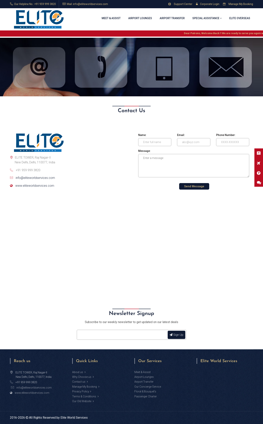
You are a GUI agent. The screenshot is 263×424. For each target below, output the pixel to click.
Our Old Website (83, 401)
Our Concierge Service (147, 386)
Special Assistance (207, 18)
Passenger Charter (145, 396)
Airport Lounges (140, 18)
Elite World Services (74, 417)
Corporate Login (207, 4)
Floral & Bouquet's (145, 391)
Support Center (180, 4)
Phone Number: (226, 135)
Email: (181, 135)
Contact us (80, 381)
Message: (144, 150)
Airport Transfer (172, 18)
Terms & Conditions (85, 396)
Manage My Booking (238, 4)
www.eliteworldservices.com (34, 185)
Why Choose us (83, 376)
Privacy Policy (81, 391)
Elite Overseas (239, 18)
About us (79, 372)
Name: (142, 135)
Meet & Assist (111, 18)
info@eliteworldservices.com (35, 178)
